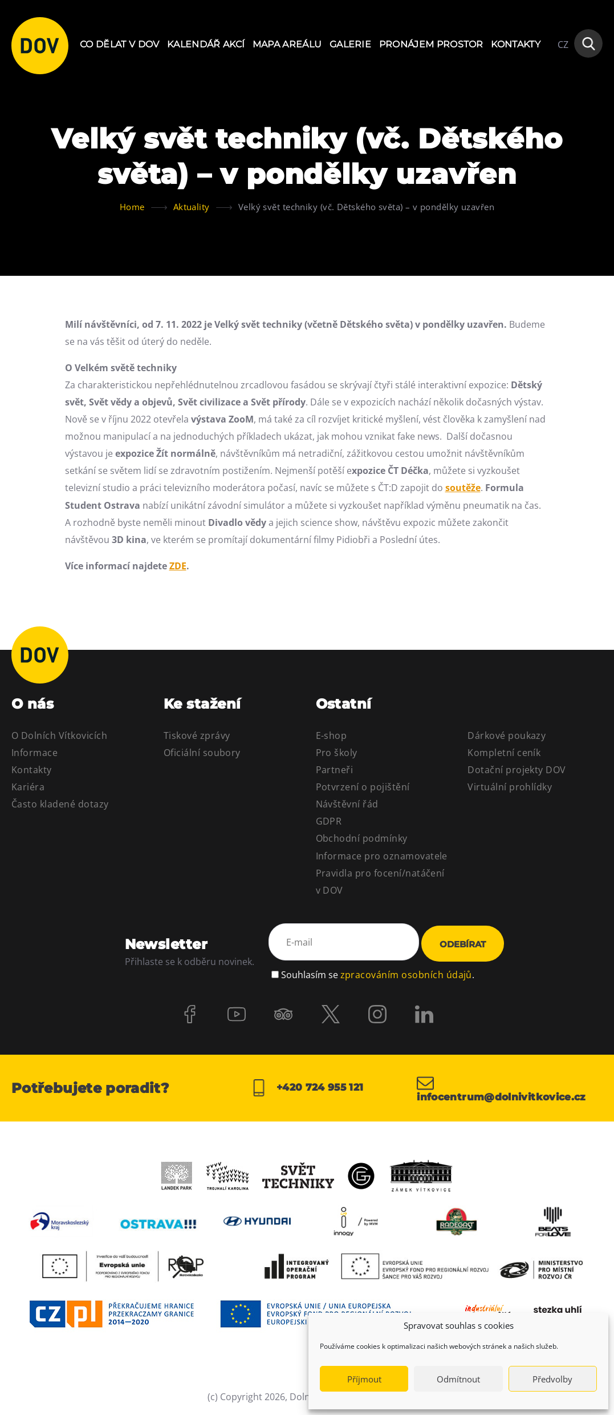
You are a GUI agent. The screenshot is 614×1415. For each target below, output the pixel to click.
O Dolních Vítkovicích (59, 735)
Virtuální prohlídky (509, 787)
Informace (34, 752)
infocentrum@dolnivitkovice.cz (506, 1088)
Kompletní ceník (503, 752)
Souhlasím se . (377, 973)
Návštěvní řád (347, 804)
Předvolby (552, 1379)
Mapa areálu (287, 44)
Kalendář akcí (206, 44)
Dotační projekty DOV (516, 769)
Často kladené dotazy (60, 804)
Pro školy (336, 752)
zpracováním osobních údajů (406, 973)
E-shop (331, 735)
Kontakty (515, 44)
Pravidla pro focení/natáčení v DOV (380, 882)
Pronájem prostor (431, 44)
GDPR (329, 821)
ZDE (177, 566)
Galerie (350, 44)
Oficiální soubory (202, 752)
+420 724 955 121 (307, 1088)
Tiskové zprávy (197, 735)
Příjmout (364, 1379)
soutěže (463, 487)
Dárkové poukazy (506, 735)
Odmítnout (458, 1379)
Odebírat (463, 944)
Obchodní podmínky (362, 838)
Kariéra (27, 787)
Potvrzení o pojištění (363, 787)
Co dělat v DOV (119, 44)
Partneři (334, 769)
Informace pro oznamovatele (382, 856)
